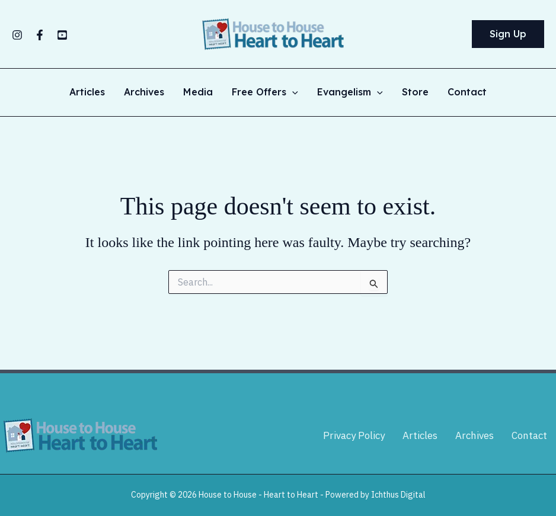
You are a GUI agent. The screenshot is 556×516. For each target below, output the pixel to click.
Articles (87, 92)
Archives (144, 92)
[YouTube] (62, 35)
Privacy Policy (354, 435)
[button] (508, 34)
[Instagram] (17, 35)
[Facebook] (39, 35)
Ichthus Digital (398, 494)
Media (198, 92)
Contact (467, 92)
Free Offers (265, 92)
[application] (292, 92)
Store (415, 92)
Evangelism (350, 92)
